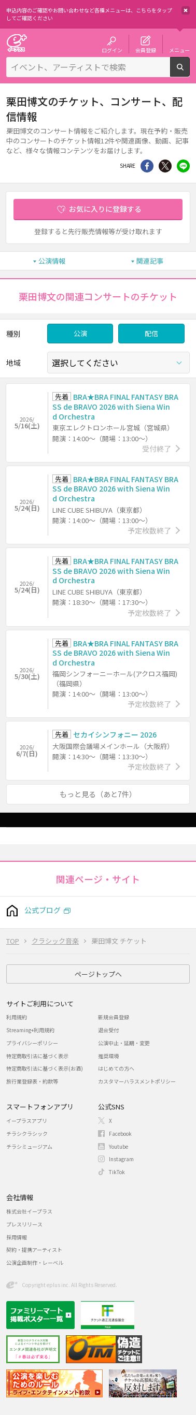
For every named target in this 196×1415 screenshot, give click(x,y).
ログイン (112, 49)
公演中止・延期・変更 (124, 1043)
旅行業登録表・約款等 (32, 1081)
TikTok (117, 1172)
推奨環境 (108, 1056)
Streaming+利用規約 (30, 1030)
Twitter (165, 166)
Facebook (120, 1133)
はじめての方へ (116, 1068)
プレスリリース (24, 1224)
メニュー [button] (179, 49)
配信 (151, 333)
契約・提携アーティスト (34, 1249)
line (183, 166)
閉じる (185, 10)
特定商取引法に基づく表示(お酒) (44, 1068)
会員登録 (145, 49)
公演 (80, 333)
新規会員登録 (113, 1017)
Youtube (118, 1146)
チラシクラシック (27, 1133)
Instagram (121, 1159)
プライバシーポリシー (32, 1043)
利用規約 (16, 1017)
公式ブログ (42, 910)
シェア (147, 166)
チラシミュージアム (29, 1146)
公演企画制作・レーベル (34, 1262)
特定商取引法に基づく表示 (37, 1056)
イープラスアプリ (26, 1120)
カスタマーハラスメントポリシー (137, 1081)
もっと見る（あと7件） (98, 794)
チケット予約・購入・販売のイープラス (16, 43)
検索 (189, 72)
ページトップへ (98, 974)
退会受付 (108, 1030)
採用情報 (16, 1237)
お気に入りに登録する (105, 209)
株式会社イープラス (29, 1211)
